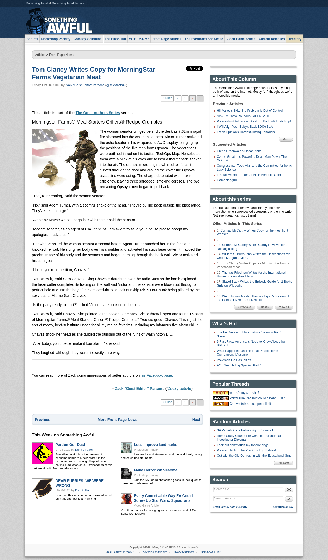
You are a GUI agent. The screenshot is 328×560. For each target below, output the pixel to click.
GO (289, 490)
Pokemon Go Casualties (234, 360)
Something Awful (37, 3)
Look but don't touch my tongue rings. (243, 445)
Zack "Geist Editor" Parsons (84, 85)
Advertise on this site (155, 552)
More (286, 139)
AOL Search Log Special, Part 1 (239, 365)
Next (196, 419)
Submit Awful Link (210, 552)
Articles (40, 55)
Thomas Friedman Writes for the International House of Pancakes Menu (251, 274)
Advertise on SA (283, 506)
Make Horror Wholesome (156, 470)
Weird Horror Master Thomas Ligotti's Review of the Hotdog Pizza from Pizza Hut (253, 298)
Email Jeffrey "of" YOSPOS (230, 506)
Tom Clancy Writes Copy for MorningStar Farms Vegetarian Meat (93, 73)
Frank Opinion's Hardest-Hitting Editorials (246, 132)
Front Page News (61, 55)
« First (167, 98)
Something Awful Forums (68, 3)
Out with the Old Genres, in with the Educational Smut (254, 456)
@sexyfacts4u (116, 85)
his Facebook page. (157, 375)
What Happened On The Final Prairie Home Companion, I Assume (247, 352)
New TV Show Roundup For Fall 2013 (243, 116)
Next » (265, 307)
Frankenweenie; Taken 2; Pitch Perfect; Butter (249, 175)
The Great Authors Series (98, 113)
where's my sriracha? (244, 393)
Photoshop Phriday (146, 449)
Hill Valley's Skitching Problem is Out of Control (250, 110)
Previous (42, 419)
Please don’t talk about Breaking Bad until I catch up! (254, 121)
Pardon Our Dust (70, 445)
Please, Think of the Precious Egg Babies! (246, 450)
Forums (32, 39)
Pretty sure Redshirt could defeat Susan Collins (260, 398)
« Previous (244, 307)
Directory (295, 39)
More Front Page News (118, 419)
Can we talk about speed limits (250, 404)
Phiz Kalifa (82, 490)
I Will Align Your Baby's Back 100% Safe (245, 127)
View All (284, 307)
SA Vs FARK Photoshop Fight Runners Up (246, 430)
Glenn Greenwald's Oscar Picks (239, 151)
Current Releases (272, 39)
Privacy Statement (183, 552)
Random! (283, 462)
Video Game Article (146, 505)
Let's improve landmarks (155, 445)
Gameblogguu (227, 180)
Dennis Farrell (84, 449)
